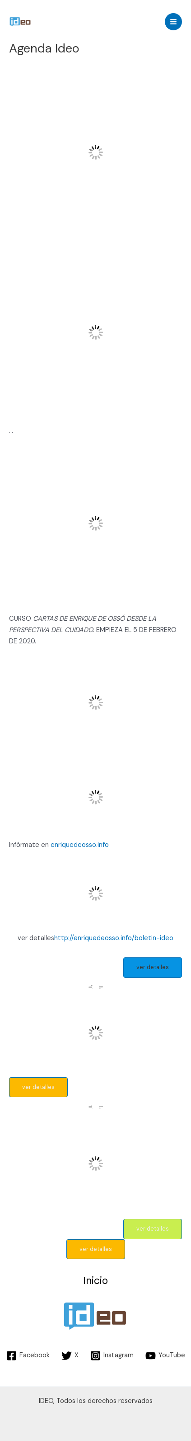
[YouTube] (165, 1356)
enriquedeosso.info (80, 845)
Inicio (95, 1281)
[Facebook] (28, 1356)
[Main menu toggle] (173, 21)
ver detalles (152, 967)
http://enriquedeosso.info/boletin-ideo (113, 938)
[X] (70, 1356)
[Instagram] (112, 1356)
